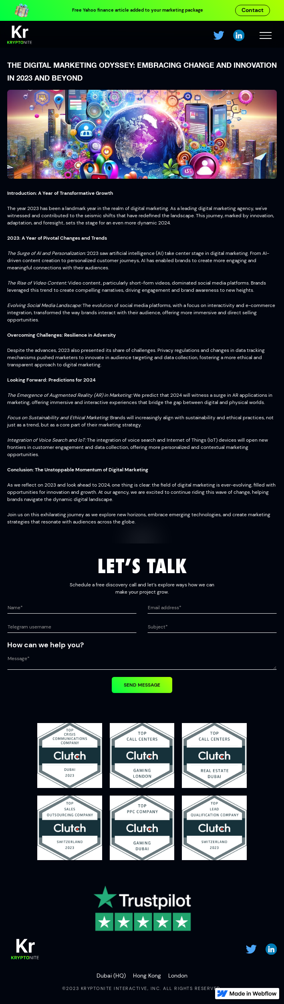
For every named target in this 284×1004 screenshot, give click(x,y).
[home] (19, 35)
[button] (265, 35)
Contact (253, 10)
